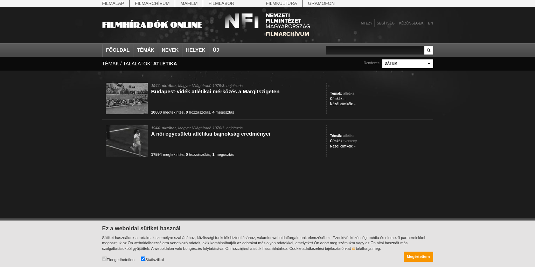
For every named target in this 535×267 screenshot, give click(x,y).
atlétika (348, 93)
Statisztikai (152, 259)
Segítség (386, 23)
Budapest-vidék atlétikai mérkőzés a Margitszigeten (215, 91)
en (430, 23)
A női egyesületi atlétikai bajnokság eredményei (210, 134)
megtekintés (167, 112)
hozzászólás (198, 112)
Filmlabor (221, 3)
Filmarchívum (152, 3)
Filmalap (113, 3)
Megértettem (418, 256)
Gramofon (321, 3)
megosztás (223, 112)
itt (353, 248)
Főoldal (118, 50)
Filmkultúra (281, 3)
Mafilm (188, 3)
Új (216, 50)
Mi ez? (366, 23)
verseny (351, 141)
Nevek (170, 50)
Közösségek (411, 23)
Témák (145, 50)
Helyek (196, 50)
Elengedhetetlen (118, 259)
